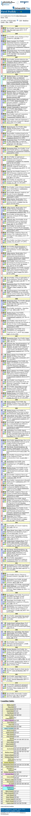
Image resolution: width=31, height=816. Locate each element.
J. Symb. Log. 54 (19, 610)
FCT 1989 (9, 603)
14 (1, 732)
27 (28, 748)
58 (17, 720)
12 (1, 728)
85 (17, 753)
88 (28, 764)
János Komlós (10, 633)
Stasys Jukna (18, 416)
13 (15, 722)
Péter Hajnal (25, 632)
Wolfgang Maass (19, 541)
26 (15, 751)
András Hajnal (11, 541)
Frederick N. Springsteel (21, 685)
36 (15, 715)
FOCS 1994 (23, 451)
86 (15, 728)
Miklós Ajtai (10, 632)
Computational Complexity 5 (19, 419)
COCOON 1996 (22, 404)
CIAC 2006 (16, 89)
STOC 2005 (25, 130)
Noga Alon (10, 516)
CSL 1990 (21, 576)
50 (25, 749)
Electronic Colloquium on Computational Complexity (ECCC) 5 (18, 325)
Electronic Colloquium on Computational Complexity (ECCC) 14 (18, 61)
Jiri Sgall (15, 346)
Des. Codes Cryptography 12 (20, 357)
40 (20, 751)
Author (18, 811)
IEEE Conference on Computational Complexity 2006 (15, 116)
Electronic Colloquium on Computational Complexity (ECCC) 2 (18, 427)
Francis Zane (15, 52)
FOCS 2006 (10, 112)
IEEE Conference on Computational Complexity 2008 (18, 47)
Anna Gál (9, 165)
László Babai (10, 584)
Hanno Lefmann (11, 354)
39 (17, 736)
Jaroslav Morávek (11, 649)
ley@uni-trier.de (4, 814)
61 (28, 739)
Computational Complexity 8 (14, 295)
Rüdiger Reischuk (19, 101)
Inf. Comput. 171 (19, 235)
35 (17, 713)
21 (17, 732)
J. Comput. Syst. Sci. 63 (18, 240)
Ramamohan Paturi (12, 50)
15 (17, 711)
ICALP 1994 (23, 458)
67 (17, 709)
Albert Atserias (11, 199)
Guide (14, 20)
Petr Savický (25, 616)
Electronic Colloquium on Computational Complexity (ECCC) (18, 151)
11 (1, 726)
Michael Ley (23, 812)
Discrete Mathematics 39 (18, 679)
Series (19, 809)
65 (20, 715)
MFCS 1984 (18, 654)
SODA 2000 (25, 249)
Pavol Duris (10, 600)
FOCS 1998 (10, 305)
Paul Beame (10, 447)
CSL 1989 (16, 598)
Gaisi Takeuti (25, 565)
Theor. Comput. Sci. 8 (19, 688)
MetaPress (25, 20)
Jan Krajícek (10, 329)
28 (1, 766)
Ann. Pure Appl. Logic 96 (17, 280)
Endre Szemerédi (11, 586)
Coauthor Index (7, 701)
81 (15, 717)
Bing (7, 22)
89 (17, 728)
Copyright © (3, 812)
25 (15, 707)
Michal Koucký (11, 127)
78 (15, 746)
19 (1, 744)
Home (2, 809)
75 (22, 764)
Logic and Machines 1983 (19, 670)
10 (1, 724)
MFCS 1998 (16, 310)
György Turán (23, 542)
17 (1, 739)
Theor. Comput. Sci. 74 (19, 589)
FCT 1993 (9, 527)
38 (17, 783)
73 (17, 724)
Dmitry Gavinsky (11, 41)
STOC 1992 (10, 555)
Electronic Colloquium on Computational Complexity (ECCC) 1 (18, 495)
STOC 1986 (10, 638)
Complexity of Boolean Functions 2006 (16, 96)
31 (1, 774)
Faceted (7, 811)
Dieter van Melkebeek (18, 78)
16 (1, 736)
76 (25, 764)
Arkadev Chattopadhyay (13, 107)
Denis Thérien (18, 109)
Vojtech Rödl (18, 386)
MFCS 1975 (16, 696)
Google (3, 22)
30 (1, 772)
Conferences (8, 809)
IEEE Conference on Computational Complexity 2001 (17, 211)
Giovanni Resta (9, 774)
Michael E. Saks (9, 779)
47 (17, 755)
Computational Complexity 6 (14, 351)
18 (1, 742)
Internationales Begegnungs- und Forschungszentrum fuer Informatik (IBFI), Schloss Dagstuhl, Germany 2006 (18, 82)
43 (17, 777)
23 (15, 736)
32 (17, 751)
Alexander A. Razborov (10, 769)
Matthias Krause (11, 76)
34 (1, 781)
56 (20, 764)
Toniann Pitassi (16, 448)
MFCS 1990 (16, 582)
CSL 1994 (15, 445)
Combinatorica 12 (12, 561)
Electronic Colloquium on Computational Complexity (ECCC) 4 (17, 366)
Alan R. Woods (11, 552)
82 (28, 751)
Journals (15, 809)
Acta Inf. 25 (20, 617)
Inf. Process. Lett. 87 (17, 168)
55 (25, 739)
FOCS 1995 (20, 413)
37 (20, 749)
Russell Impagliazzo (20, 246)
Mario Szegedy (15, 542)
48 (17, 715)
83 (15, 753)
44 (1, 803)
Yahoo (11, 22)
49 (15, 764)
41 (15, 755)
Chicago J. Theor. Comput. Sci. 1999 (17, 287)
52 (25, 751)
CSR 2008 (16, 38)
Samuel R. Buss (11, 219)
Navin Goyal (24, 107)
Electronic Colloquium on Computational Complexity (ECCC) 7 (18, 258)
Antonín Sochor (19, 661)
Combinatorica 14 (20, 481)
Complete (12, 811)
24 (1, 757)
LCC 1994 (26, 464)
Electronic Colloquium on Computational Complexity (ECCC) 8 (18, 229)
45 (15, 720)
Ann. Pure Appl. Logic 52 (19, 568)
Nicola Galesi (19, 199)
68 (20, 709)
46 (20, 739)
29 (1, 769)
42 (22, 751)
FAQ (6, 17)
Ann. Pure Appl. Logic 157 (14, 30)
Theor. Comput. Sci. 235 (20, 272)
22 (1, 752)
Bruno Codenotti (11, 267)
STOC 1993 (10, 539)
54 (17, 764)
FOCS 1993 (15, 533)
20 (15, 713)
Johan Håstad (10, 416)
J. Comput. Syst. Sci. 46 (18, 544)
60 (15, 709)
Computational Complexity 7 (14, 317)
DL (11, 20)
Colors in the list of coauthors (7, 806)
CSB (20, 20)
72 (15, 724)
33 (15, 749)
